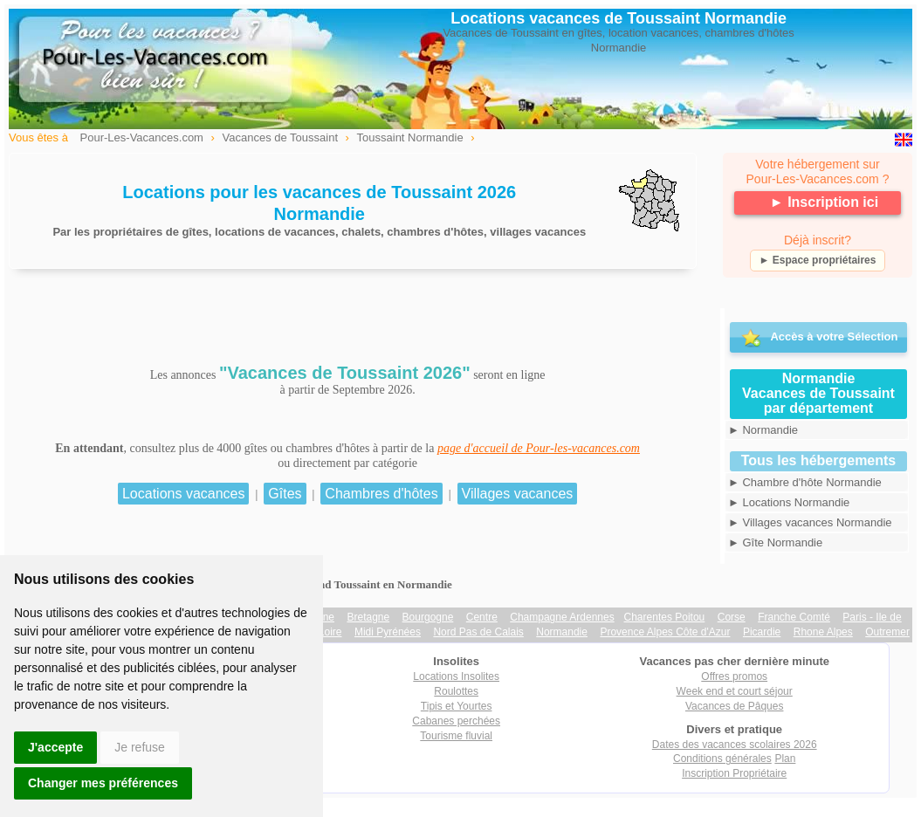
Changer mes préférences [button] (103, 783)
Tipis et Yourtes (456, 706)
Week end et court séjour (735, 691)
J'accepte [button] (55, 747)
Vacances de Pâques (734, 706)
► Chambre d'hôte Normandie (805, 482)
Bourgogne (428, 617)
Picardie (761, 632)
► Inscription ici (824, 202)
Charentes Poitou (664, 617)
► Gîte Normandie (775, 542)
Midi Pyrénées (387, 632)
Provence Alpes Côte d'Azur (665, 632)
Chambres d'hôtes (381, 493)
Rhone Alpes (823, 632)
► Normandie (763, 429)
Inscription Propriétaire (734, 773)
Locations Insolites (456, 676)
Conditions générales (722, 758)
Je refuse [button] (139, 747)
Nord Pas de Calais (478, 632)
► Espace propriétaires (817, 260)
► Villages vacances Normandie (810, 522)
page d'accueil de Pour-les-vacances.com (538, 448)
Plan (784, 758)
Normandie (562, 632)
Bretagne (368, 617)
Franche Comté (794, 617)
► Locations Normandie (788, 502)
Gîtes (284, 493)
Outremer (887, 632)
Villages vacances (518, 493)
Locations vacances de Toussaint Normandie (618, 18)
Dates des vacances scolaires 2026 (734, 744)
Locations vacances (183, 493)
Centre (482, 617)
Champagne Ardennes (562, 617)
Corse (732, 617)
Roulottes (456, 691)
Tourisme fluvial (456, 736)
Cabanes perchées (456, 721)
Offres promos (734, 676)
